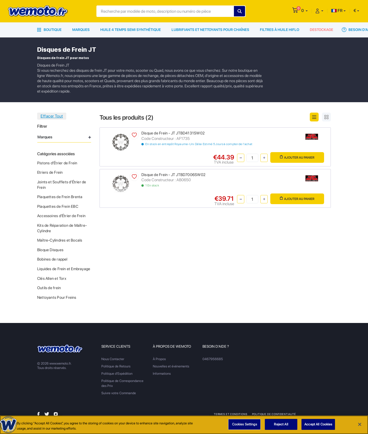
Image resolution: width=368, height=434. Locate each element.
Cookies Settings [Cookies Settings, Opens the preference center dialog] (244, 427)
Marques (81, 30)
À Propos (159, 359)
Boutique (49, 30)
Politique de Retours (115, 366)
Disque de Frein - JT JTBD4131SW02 (173, 133)
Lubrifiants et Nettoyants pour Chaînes (210, 30)
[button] (304, 10)
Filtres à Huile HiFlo (279, 30)
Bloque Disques (50, 250)
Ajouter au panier (297, 157)
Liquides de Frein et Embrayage (63, 269)
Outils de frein (49, 288)
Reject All (281, 427)
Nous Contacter (112, 359)
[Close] (359, 426)
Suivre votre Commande (118, 393)
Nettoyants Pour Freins (56, 297)
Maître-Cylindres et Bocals (59, 240)
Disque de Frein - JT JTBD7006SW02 (173, 174)
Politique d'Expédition (117, 373)
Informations (162, 373)
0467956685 (212, 359)
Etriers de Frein (50, 172)
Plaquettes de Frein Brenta (59, 197)
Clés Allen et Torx (51, 278)
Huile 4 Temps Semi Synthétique (130, 30)
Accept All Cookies (318, 427)
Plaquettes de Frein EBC (57, 206)
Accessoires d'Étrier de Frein (61, 215)
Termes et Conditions (230, 414)
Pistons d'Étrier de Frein (57, 163)
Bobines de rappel (52, 259)
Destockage (321, 30)
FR (337, 10)
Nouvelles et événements (171, 366)
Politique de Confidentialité (274, 414)
